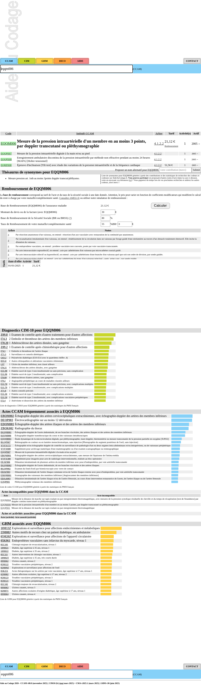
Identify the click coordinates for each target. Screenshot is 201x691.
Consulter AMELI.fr (69, 198)
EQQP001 (5, 508)
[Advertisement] (100, 29)
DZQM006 (6, 435)
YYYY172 (6, 445)
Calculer (160, 206)
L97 (2, 364)
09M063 (4, 587)
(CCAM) (137, 69)
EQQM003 (6, 439)
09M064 (4, 594)
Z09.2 (4, 347)
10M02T (5, 557)
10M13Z (6, 528)
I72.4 (3, 400)
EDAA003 (6, 478)
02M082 (4, 574)
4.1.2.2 (159, 144)
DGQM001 (6, 432)
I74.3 (4, 338)
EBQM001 (6, 455)
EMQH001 (6, 475)
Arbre (158, 133)
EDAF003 (5, 472)
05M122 (4, 564)
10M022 (4, 551)
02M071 (4, 591)
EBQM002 (7, 416)
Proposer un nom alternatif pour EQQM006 (137, 169)
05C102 (4, 584)
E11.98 (4, 371)
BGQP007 (6, 442)
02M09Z (5, 567)
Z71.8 (3, 390)
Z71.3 (3, 354)
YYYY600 (6, 449)
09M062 (4, 561)
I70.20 (4, 343)
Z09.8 (4, 334)
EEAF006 (5, 462)
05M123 (4, 577)
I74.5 (3, 351)
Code (8, 133)
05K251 (4, 571)
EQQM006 (6, 504)
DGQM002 (6, 465)
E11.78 (4, 384)
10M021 (4, 548)
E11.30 (4, 394)
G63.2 (3, 357)
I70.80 (4, 377)
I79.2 (3, 381)
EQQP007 (6, 452)
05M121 (4, 581)
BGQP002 (6, 468)
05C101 (4, 544)
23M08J (6, 532)
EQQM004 (6, 500)
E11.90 (4, 374)
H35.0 (3, 361)
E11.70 (4, 387)
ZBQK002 (7, 428)
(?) (70, 218)
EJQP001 (5, 482)
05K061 (5, 540)
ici (130, 180)
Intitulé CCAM (85, 133)
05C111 (4, 554)
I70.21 (4, 367)
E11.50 (4, 397)
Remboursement (171, 146)
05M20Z (6, 536)
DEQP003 (7, 420)
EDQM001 (7, 424)
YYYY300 (6, 458)
